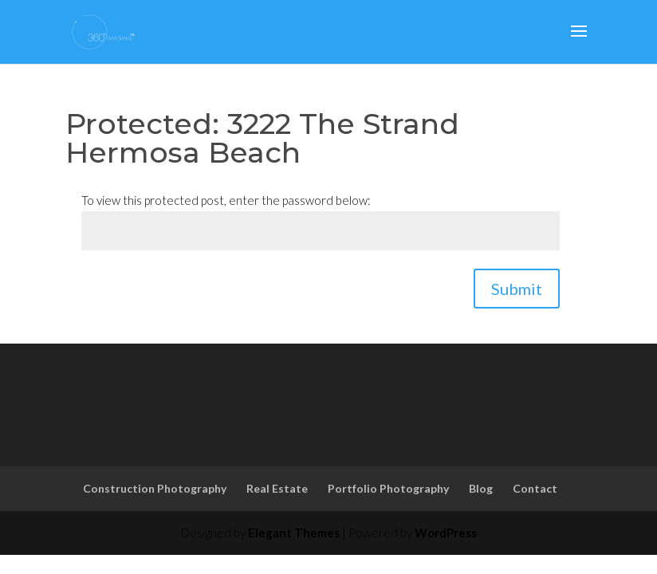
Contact (535, 488)
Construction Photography (154, 488)
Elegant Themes (294, 532)
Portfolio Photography (388, 488)
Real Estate (277, 488)
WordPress (446, 532)
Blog (481, 488)
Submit (516, 288)
